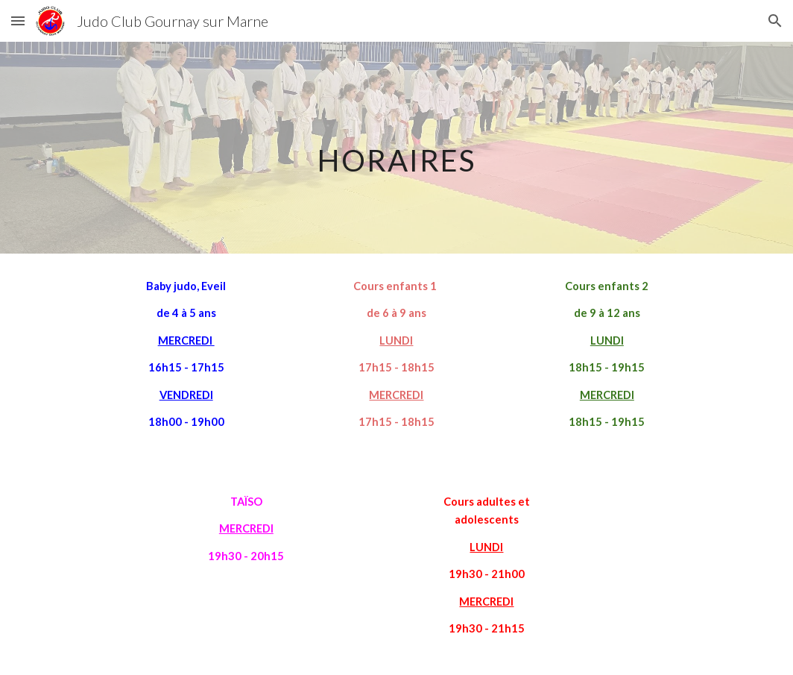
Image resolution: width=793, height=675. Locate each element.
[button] (18, 20)
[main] (396, 147)
